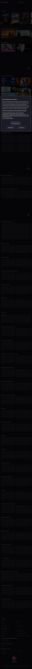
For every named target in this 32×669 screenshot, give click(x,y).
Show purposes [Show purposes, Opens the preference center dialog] (15, 123)
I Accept (21, 127)
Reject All (10, 127)
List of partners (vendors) (7, 118)
